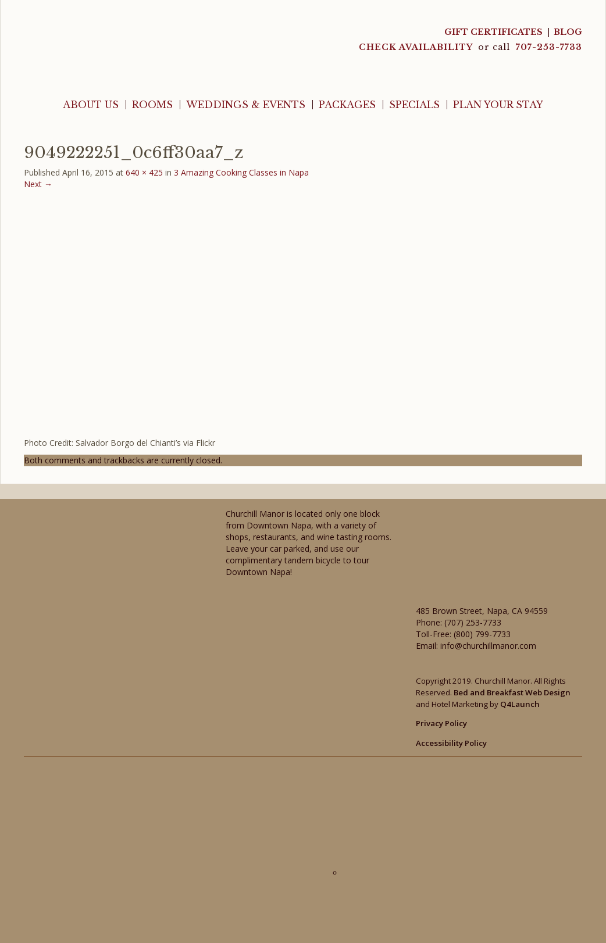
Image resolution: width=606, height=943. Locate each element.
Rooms (152, 104)
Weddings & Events (245, 104)
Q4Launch (520, 704)
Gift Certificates (493, 32)
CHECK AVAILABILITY (417, 47)
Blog (568, 32)
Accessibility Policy (451, 743)
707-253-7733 (549, 47)
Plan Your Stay (498, 104)
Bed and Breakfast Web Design (512, 692)
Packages (347, 104)
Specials (414, 104)
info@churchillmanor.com (488, 645)
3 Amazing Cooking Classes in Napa (241, 172)
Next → (38, 184)
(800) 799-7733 (482, 634)
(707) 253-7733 (472, 622)
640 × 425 (144, 172)
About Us (91, 104)
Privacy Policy (441, 723)
